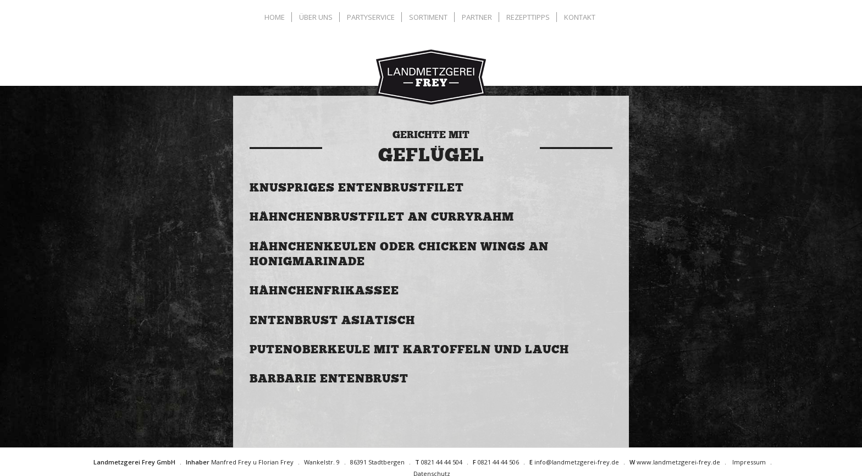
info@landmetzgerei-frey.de (576, 462)
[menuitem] (276, 17)
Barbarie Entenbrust (329, 378)
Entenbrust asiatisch (332, 320)
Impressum (749, 462)
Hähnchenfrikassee (324, 290)
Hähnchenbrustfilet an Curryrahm (382, 217)
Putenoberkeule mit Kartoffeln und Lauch (409, 349)
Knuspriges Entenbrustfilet (357, 187)
